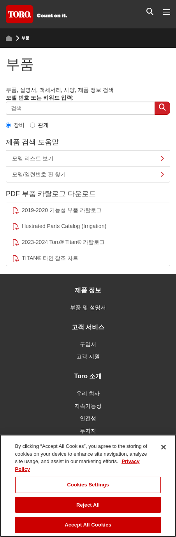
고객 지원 (88, 356)
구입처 (88, 344)
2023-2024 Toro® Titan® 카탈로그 (58, 242)
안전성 (88, 418)
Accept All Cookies (88, 525)
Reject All (88, 505)
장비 (15, 125)
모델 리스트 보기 (88, 158)
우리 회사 (88, 393)
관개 (39, 125)
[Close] (163, 447)
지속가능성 (88, 406)
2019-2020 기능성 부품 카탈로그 (57, 210)
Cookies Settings (88, 485)
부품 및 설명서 (88, 307)
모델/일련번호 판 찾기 (88, 174)
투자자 (88, 431)
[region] (88, 486)
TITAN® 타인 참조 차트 (45, 258)
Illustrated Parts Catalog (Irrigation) (59, 226)
